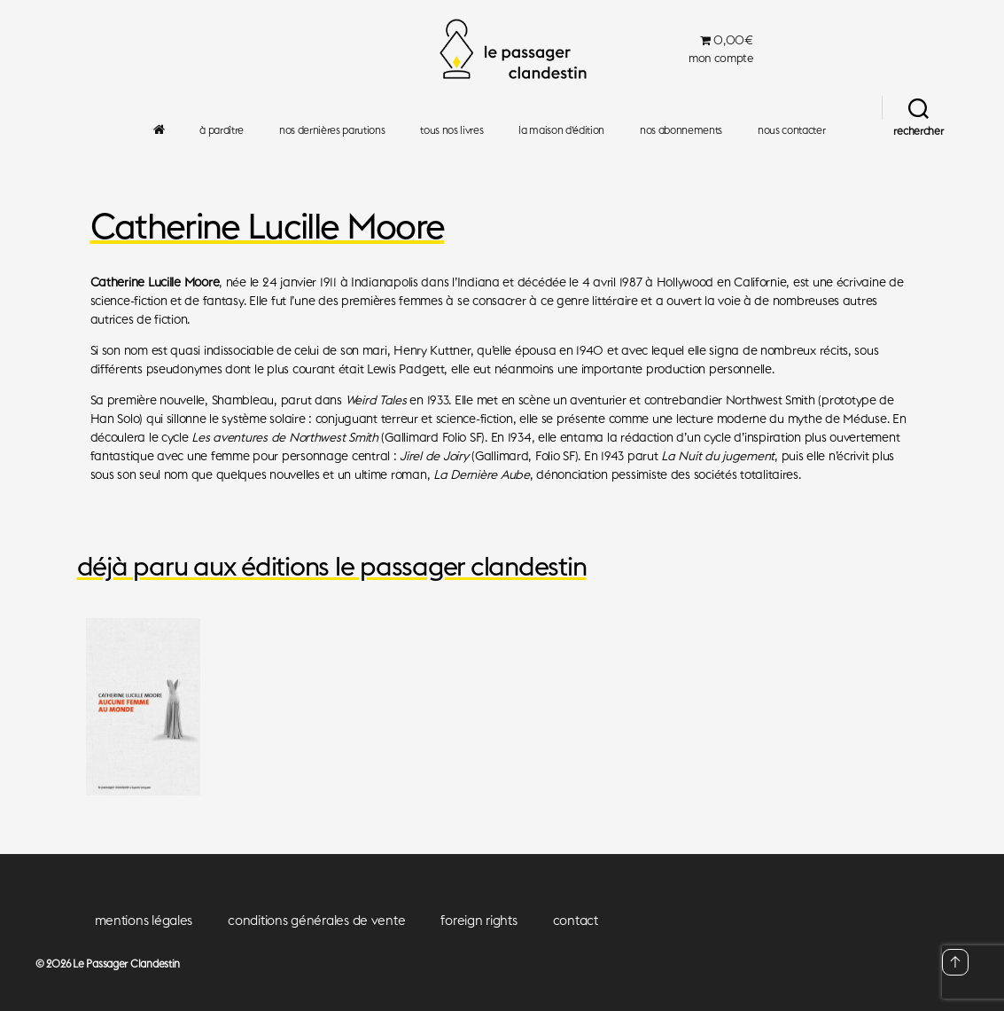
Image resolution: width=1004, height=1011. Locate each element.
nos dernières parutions (332, 130)
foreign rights (478, 920)
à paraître (221, 130)
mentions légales (144, 920)
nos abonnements (681, 130)
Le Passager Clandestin (126, 963)
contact (575, 920)
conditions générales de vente (316, 920)
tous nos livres (451, 130)
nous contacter (791, 130)
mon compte (721, 58)
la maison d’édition (561, 130)
